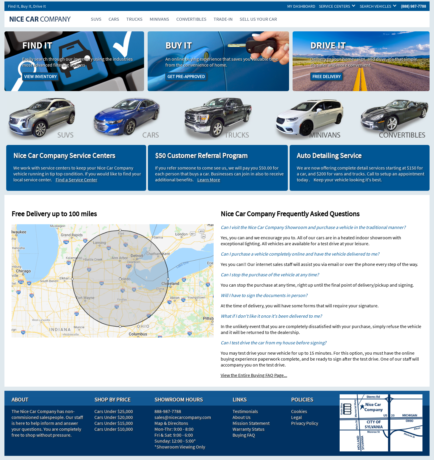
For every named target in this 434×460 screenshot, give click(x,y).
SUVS (96, 19)
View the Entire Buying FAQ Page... (254, 375)
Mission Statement (251, 423)
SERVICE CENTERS (334, 6)
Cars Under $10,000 (113, 429)
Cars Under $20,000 (113, 417)
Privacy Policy (304, 423)
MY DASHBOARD (301, 6)
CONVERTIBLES (191, 19)
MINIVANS (159, 19)
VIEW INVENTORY (40, 76)
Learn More (208, 180)
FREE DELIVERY (326, 76)
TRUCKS (134, 19)
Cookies (299, 411)
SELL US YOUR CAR (258, 19)
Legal (296, 417)
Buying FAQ (244, 435)
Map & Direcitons (171, 423)
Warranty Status (248, 429)
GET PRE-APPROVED (186, 76)
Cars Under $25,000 (113, 411)
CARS (114, 19)
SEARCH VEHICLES (375, 6)
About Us (242, 417)
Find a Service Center (76, 180)
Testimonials (245, 411)
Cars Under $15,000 (113, 423)
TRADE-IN (223, 19)
